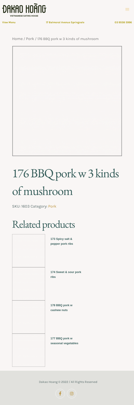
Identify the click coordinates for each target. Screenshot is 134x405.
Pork (30, 38)
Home (17, 38)
